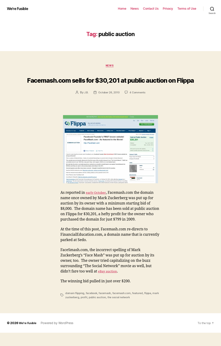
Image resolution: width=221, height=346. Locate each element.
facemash (106, 306)
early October (97, 206)
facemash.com (123, 306)
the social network (127, 310)
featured (139, 306)
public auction (105, 310)
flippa (149, 306)
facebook (92, 306)
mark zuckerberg (76, 310)
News (135, 8)
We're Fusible (19, 9)
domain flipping (75, 306)
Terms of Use (186, 8)
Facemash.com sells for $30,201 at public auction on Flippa (110, 86)
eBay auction (109, 284)
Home (122, 8)
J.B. (85, 106)
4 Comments (138, 106)
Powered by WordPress (59, 336)
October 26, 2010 (108, 106)
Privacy (168, 8)
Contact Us (150, 8)
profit (91, 310)
